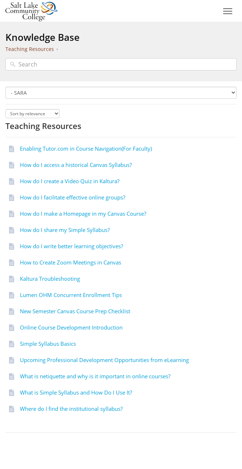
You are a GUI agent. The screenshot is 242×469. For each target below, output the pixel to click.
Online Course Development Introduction (71, 327)
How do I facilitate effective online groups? (72, 197)
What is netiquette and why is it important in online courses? (95, 376)
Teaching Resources (29, 49)
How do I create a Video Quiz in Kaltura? (69, 181)
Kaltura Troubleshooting (50, 278)
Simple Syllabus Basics (48, 343)
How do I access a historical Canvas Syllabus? (76, 164)
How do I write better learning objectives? (71, 246)
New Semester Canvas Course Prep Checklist (75, 311)
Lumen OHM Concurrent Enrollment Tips (71, 294)
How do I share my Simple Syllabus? (65, 229)
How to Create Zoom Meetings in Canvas (70, 262)
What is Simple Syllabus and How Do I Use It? (76, 392)
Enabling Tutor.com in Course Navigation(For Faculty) (86, 148)
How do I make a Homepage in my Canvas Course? (83, 213)
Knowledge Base (42, 37)
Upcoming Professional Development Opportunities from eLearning (104, 359)
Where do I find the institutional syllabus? (71, 408)
